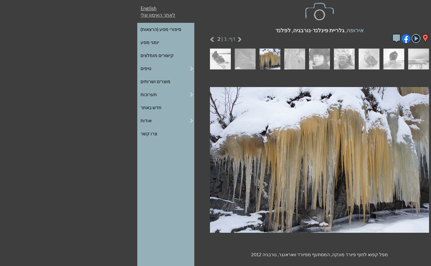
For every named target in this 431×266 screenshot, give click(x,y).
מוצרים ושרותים (52, 81)
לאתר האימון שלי (54, 15)
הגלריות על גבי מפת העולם (368, 42)
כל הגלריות (383, 29)
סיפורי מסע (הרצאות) (57, 29)
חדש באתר (47, 107)
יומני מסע (46, 42)
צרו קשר (45, 133)
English (44, 8)
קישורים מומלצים (53, 55)
